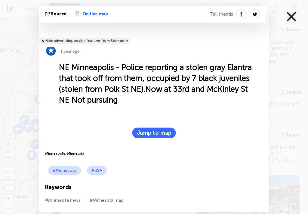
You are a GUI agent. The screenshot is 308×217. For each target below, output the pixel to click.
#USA (96, 170)
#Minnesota (64, 170)
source (56, 14)
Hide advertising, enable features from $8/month (86, 41)
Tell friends (221, 14)
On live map (91, 14)
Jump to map (154, 133)
